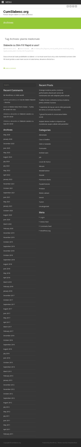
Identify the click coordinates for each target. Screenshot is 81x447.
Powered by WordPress (49, 443)
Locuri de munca (44, 162)
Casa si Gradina (44, 139)
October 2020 (8, 211)
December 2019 (8, 233)
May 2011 (6, 425)
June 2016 (6, 358)
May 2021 (6, 202)
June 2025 (6, 148)
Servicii (41, 197)
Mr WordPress (8, 95)
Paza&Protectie (44, 184)
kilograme (46, 49)
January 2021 (7, 206)
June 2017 (6, 313)
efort (41, 49)
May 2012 (6, 412)
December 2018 (8, 251)
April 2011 (6, 429)
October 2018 (8, 255)
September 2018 (9, 260)
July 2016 (6, 353)
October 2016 (8, 340)
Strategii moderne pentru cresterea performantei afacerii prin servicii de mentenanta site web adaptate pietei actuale (54, 92)
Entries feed (44, 222)
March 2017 (7, 327)
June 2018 (6, 269)
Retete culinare (44, 193)
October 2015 (8, 362)
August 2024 (7, 157)
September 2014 (9, 367)
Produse (42, 189)
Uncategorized (44, 206)
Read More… (8, 63)
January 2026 (7, 139)
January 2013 (7, 380)
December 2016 (8, 336)
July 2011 (6, 416)
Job (40, 157)
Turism (41, 202)
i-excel (64, 443)
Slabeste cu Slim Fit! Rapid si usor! (21, 45)
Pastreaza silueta (45, 180)
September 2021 (9, 193)
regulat (5, 51)
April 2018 (6, 278)
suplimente (30, 51)
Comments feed (45, 226)
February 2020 (8, 228)
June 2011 (6, 420)
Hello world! (20, 95)
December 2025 (8, 144)
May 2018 (6, 273)
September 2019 (9, 246)
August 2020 (7, 215)
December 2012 (8, 385)
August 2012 (7, 403)
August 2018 (7, 264)
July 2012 (6, 407)
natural (52, 49)
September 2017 (9, 304)
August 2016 (7, 349)
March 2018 (7, 282)
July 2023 (6, 166)
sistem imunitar (17, 51)
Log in (42, 217)
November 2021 (8, 184)
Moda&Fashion (44, 171)
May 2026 (6, 135)
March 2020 (7, 224)
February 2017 (8, 331)
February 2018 (8, 286)
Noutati (41, 175)
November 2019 (8, 237)
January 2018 (7, 291)
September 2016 (9, 345)
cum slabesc (36, 49)
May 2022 (6, 170)
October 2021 (8, 188)
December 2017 (8, 295)
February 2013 (8, 376)
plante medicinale (64, 49)
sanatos (10, 51)
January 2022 (7, 179)
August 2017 (7, 309)
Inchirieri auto (43, 153)
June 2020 (6, 220)
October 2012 (8, 394)
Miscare (41, 166)
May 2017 (6, 318)
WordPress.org (45, 231)
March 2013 (7, 371)
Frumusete (42, 148)
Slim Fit (24, 51)
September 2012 (9, 398)
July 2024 (6, 161)
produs (72, 49)
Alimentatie (43, 135)
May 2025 (6, 153)
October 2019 (8, 242)
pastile (56, 49)
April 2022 (6, 175)
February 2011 (8, 434)
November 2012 (8, 389)
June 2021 (6, 197)
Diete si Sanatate (24, 49)
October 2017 (8, 300)
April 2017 (6, 322)
